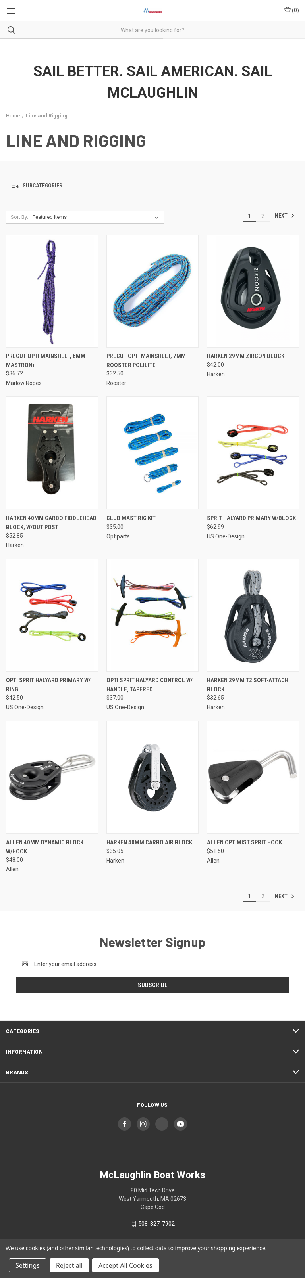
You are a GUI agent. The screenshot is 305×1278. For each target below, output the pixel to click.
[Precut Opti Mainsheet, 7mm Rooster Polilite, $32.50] (152, 291)
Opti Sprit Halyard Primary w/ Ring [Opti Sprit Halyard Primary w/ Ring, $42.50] (48, 685)
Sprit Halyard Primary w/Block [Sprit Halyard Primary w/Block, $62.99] (251, 518)
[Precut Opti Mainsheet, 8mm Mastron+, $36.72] (52, 291)
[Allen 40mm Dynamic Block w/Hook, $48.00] (52, 777)
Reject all (69, 1265)
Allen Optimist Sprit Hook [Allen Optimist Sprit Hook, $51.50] (244, 842)
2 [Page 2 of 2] (262, 216)
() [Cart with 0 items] (291, 9)
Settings (27, 1265)
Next (285, 216)
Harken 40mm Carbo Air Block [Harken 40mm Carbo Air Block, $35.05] (149, 842)
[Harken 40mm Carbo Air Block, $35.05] (152, 777)
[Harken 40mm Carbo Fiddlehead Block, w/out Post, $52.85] (52, 453)
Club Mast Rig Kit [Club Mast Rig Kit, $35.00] (131, 518)
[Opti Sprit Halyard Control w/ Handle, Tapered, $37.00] (152, 615)
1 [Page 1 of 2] (249, 216)
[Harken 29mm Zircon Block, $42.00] (252, 291)
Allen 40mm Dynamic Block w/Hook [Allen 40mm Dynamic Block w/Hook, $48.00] (44, 847)
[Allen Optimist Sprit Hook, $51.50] (252, 777)
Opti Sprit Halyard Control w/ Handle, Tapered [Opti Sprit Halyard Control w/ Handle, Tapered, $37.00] (149, 685)
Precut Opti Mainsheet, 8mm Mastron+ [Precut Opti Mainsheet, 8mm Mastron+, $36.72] (45, 360)
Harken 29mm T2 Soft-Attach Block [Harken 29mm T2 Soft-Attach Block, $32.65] (247, 685)
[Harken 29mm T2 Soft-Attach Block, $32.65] (252, 615)
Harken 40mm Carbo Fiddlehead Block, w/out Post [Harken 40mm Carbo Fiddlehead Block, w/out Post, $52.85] (51, 523)
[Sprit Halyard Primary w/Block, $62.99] (252, 453)
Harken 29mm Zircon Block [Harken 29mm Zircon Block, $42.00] (245, 356)
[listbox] (97, 217)
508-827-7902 (156, 1223)
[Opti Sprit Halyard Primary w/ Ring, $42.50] (52, 615)
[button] (152, 186)
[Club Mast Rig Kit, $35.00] (152, 453)
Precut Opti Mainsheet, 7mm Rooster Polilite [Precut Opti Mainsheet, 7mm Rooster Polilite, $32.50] (146, 360)
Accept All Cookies (125, 1265)
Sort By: (19, 217)
